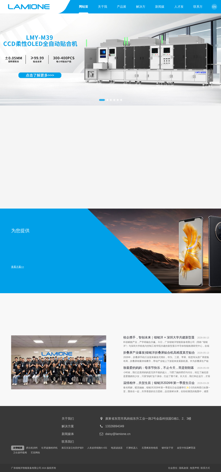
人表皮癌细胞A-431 (97, 447)
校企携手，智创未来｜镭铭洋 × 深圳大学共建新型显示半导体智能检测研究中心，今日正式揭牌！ (176, 338)
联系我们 (68, 441)
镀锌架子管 (167, 447)
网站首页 (83, 7)
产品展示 (121, 7)
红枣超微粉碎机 (49, 447)
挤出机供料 (32, 447)
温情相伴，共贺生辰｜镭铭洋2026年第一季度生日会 (177, 383)
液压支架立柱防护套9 (72, 447)
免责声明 (194, 468)
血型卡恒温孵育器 (186, 447)
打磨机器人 (132, 447)
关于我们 (102, 7)
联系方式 (198, 7)
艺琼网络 (35, 452)
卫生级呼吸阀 (20, 452)
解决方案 (140, 7)
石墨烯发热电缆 (150, 447)
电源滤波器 (117, 447)
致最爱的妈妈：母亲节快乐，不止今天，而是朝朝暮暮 (176, 368)
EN (214, 6)
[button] (102, 100)
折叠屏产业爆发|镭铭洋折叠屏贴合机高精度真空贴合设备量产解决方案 (177, 353)
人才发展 (179, 7)
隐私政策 (183, 468)
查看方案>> (17, 266)
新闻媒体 (159, 7)
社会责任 (172, 468)
